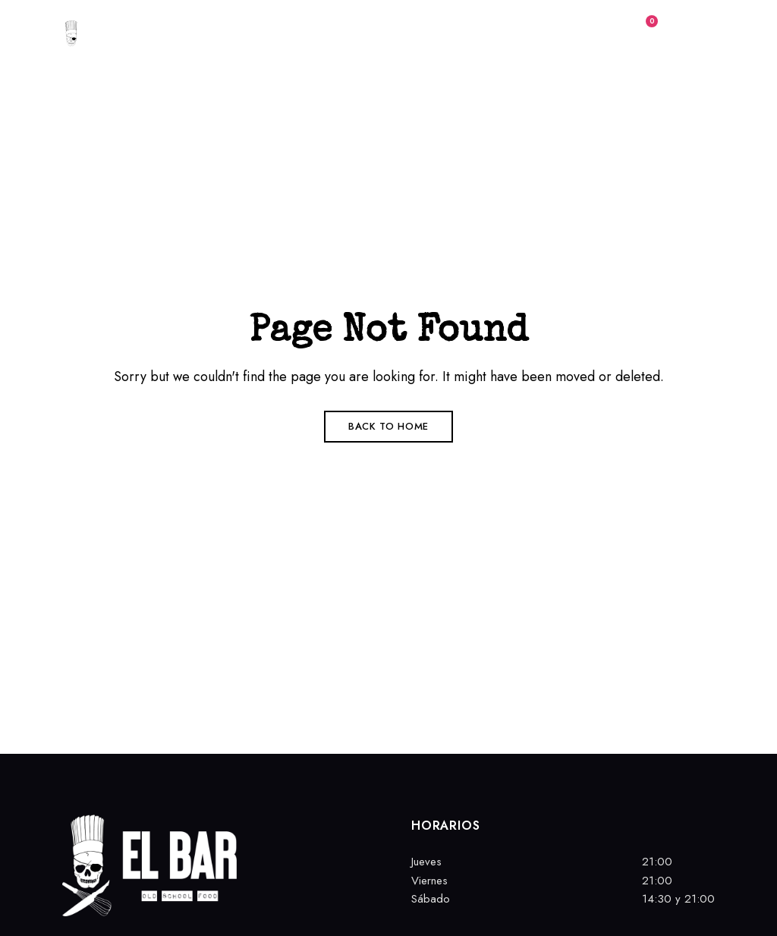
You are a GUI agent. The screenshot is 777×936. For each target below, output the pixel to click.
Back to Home (388, 426)
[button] (526, 38)
